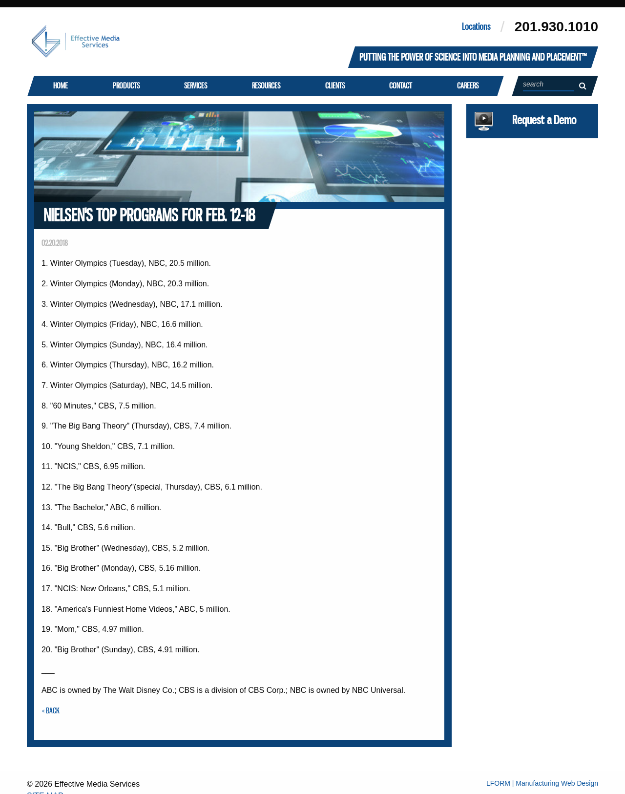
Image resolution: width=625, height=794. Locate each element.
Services (195, 85)
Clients (334, 85)
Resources (265, 85)
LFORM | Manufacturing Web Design (542, 783)
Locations (476, 26)
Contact (400, 85)
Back (53, 710)
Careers (467, 85)
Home (60, 85)
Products (125, 85)
